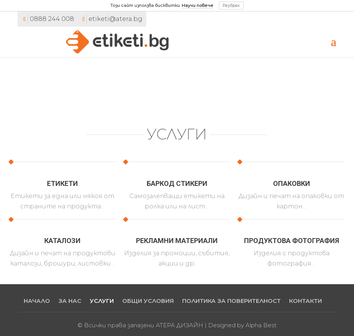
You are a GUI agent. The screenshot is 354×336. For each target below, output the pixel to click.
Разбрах (231, 5)
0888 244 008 (52, 18)
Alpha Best (261, 325)
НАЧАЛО (37, 300)
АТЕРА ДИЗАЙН (179, 325)
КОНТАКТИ (305, 300)
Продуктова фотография (291, 241)
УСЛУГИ (102, 300)
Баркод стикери (177, 183)
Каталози (62, 241)
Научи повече (197, 5)
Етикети (62, 183)
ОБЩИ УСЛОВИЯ (148, 300)
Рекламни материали (177, 241)
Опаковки (291, 183)
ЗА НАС (69, 300)
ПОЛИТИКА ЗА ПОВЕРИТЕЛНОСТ (231, 300)
